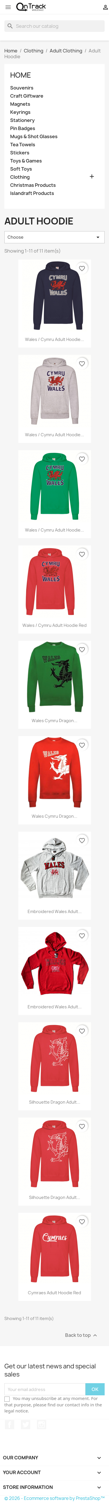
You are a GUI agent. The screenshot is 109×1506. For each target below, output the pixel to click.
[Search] (54, 26)
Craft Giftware (26, 96)
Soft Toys (21, 169)
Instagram (41, 1424)
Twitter (25, 1424)
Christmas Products (33, 185)
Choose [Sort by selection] (54, 237)
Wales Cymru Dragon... (54, 720)
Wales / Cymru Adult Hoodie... (54, 339)
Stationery (22, 120)
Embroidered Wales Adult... (55, 911)
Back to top (82, 1335)
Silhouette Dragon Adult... (54, 1102)
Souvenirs (21, 88)
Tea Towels (22, 145)
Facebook (9, 1424)
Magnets (20, 104)
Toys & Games (26, 161)
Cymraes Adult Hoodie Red (54, 1292)
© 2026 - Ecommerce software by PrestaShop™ (54, 1498)
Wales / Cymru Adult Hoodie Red (54, 625)
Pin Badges (22, 128)
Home (20, 75)
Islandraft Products (32, 193)
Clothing (20, 177)
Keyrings (20, 112)
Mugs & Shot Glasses (34, 137)
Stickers (19, 153)
